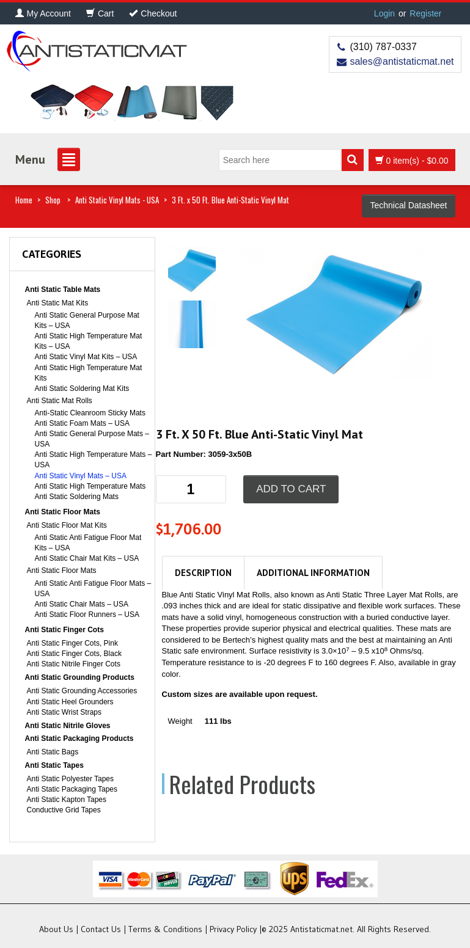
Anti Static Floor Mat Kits (67, 525)
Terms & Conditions (165, 929)
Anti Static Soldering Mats (77, 496)
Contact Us (101, 929)
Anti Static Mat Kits (58, 303)
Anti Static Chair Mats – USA (81, 604)
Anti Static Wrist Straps (64, 712)
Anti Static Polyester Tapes (70, 779)
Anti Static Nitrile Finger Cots (73, 664)
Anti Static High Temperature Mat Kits (88, 372)
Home (23, 200)
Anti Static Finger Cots (64, 629)
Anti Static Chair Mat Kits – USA (87, 558)
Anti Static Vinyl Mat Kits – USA (86, 356)
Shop (53, 200)
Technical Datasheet (408, 205)
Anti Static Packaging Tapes (72, 789)
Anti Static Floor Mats (62, 512)
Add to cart (291, 489)
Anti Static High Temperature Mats (90, 486)
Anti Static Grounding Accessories (82, 691)
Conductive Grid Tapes (64, 810)
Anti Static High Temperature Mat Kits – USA (88, 341)
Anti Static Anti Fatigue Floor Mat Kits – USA (88, 542)
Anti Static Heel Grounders (70, 702)
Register (425, 13)
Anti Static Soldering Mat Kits (82, 388)
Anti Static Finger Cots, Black (74, 653)
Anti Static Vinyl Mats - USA (117, 200)
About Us (56, 929)
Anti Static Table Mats (63, 289)
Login (384, 13)
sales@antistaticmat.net (401, 61)
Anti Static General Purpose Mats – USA (92, 438)
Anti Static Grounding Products (79, 677)
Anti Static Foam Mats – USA (82, 423)
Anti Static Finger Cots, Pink (72, 643)
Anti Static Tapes (54, 765)
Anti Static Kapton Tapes (67, 799)
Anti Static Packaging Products (79, 738)
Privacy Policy (233, 929)
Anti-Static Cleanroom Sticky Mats (90, 413)
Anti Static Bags (53, 752)
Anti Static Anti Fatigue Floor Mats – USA (93, 588)
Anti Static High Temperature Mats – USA (93, 459)
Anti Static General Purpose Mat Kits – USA (87, 320)
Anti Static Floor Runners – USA (87, 614)
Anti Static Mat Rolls (59, 400)
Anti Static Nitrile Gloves (68, 725)
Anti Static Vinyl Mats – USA (81, 476)
